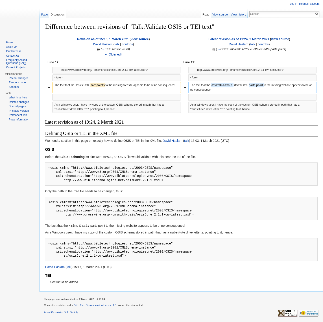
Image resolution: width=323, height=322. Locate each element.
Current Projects (16, 67)
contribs (127, 44)
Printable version (19, 110)
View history (238, 14)
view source (140, 39)
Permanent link (18, 115)
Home (9, 42)
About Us (11, 47)
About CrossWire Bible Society (61, 312)
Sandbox (14, 87)
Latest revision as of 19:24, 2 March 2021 (238, 39)
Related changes (19, 102)
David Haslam (102, 44)
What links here (18, 97)
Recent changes (18, 78)
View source (220, 14)
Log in (293, 3)
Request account (309, 3)
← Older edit (113, 54)
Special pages (17, 106)
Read (206, 14)
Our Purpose (13, 51)
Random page (17, 82)
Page (44, 14)
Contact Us (12, 55)
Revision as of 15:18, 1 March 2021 (103, 39)
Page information (19, 119)
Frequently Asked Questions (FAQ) (16, 61)
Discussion (58, 14)
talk (116, 44)
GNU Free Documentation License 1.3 (95, 305)
